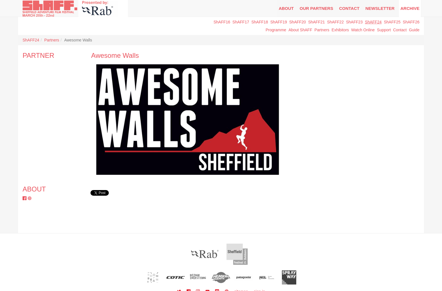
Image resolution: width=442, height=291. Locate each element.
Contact (349, 8)
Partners (321, 30)
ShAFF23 (354, 22)
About (286, 8)
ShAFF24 (373, 22)
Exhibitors (340, 30)
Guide (414, 30)
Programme (276, 30)
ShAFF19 (278, 22)
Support (384, 30)
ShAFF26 (411, 22)
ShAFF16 (221, 22)
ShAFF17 (241, 22)
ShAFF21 (316, 22)
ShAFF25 (392, 22)
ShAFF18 (259, 22)
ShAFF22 (335, 22)
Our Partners (316, 8)
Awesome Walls (115, 55)
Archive (409, 8)
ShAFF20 (297, 22)
